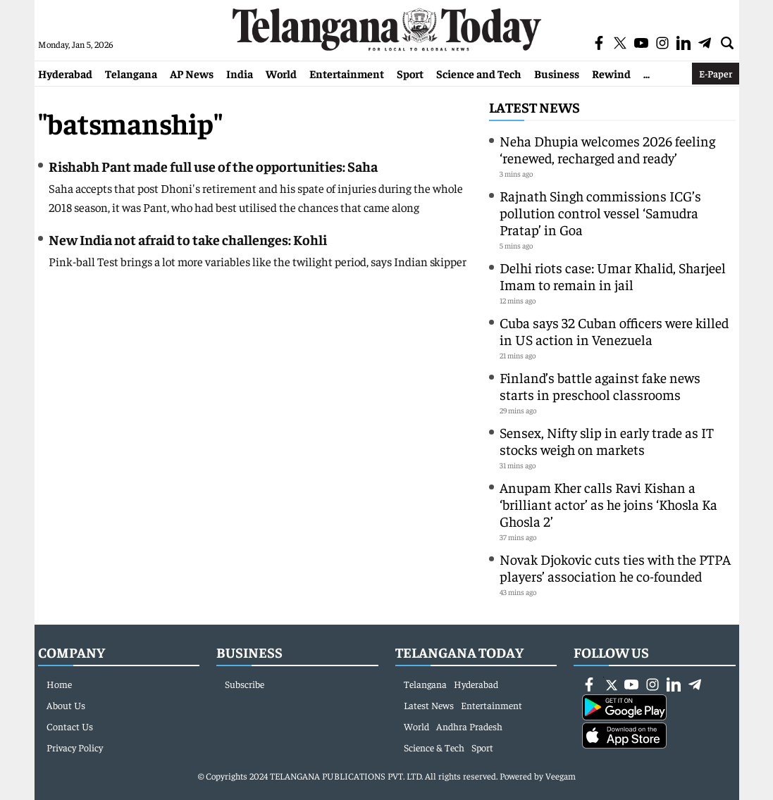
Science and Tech (478, 73)
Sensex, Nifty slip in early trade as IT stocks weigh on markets (607, 440)
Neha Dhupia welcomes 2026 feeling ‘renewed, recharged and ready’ (607, 149)
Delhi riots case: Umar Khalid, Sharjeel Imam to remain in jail (613, 275)
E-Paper (715, 73)
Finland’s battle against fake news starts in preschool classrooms (600, 385)
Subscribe (244, 683)
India (239, 73)
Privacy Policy (75, 747)
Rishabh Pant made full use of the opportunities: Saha (213, 166)
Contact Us (70, 726)
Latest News (534, 106)
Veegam (560, 776)
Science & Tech (434, 747)
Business (556, 73)
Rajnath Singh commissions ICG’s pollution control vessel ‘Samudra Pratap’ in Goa (600, 212)
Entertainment (346, 73)
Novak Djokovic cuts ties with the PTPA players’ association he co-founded (615, 567)
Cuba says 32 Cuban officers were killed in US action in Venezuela (614, 330)
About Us (66, 705)
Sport (410, 73)
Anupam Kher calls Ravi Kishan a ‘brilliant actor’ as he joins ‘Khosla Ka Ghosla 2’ (608, 504)
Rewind (611, 73)
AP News (192, 73)
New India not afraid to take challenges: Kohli (188, 239)
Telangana (131, 73)
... (646, 73)
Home (59, 683)
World (281, 73)
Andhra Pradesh (469, 726)
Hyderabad (65, 73)
